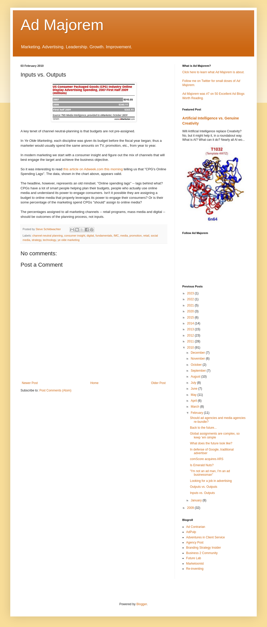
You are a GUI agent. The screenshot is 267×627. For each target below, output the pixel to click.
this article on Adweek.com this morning (93, 169)
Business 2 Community (202, 553)
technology (49, 239)
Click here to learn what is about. (213, 72)
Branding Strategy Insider (203, 547)
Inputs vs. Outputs (202, 493)
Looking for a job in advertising (211, 481)
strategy (36, 239)
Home (94, 383)
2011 (191, 341)
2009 (191, 508)
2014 (191, 323)
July (194, 383)
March (195, 406)
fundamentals (104, 235)
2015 (191, 317)
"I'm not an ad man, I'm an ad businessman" (210, 472)
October (197, 365)
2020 (191, 311)
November (198, 358)
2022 (191, 299)
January (197, 500)
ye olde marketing (68, 239)
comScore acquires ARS (206, 459)
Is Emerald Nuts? (202, 465)
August (196, 376)
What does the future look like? (211, 443)
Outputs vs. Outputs (203, 487)
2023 (191, 293)
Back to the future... (203, 427)
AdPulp (191, 532)
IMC (116, 235)
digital (90, 235)
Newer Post (30, 383)
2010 (191, 347)
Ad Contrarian (195, 527)
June (194, 388)
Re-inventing (194, 568)
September (199, 370)
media (124, 235)
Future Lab (193, 558)
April (194, 401)
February (197, 413)
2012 (191, 335)
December (198, 352)
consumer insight (74, 235)
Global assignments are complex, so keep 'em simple (215, 435)
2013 (191, 329)
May (194, 395)
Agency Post (194, 542)
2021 (191, 305)
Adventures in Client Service (205, 537)
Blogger (141, 604)
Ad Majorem (62, 24)
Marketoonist (195, 563)
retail (146, 235)
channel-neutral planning (47, 235)
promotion (135, 235)
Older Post (158, 383)
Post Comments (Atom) (55, 390)
